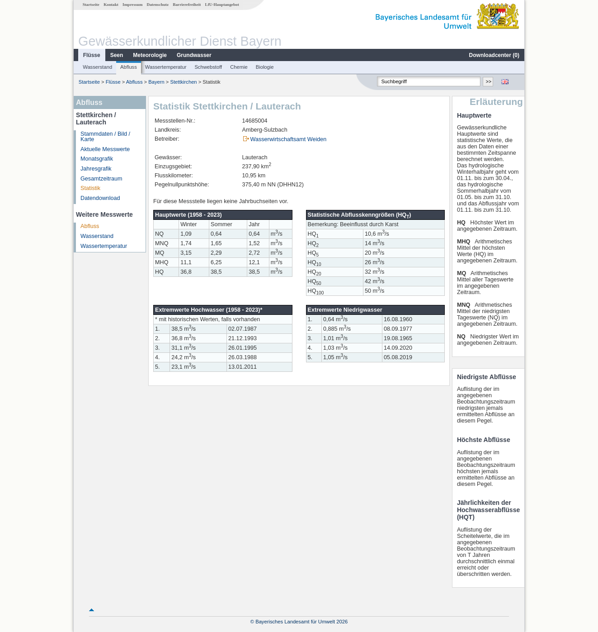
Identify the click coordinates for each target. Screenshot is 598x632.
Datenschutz (158, 4)
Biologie (265, 67)
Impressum (132, 4)
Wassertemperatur (166, 67)
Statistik (90, 188)
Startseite (91, 4)
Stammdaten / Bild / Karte (105, 137)
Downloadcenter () (494, 55)
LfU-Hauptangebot (222, 4)
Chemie (239, 67)
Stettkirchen (183, 82)
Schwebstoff (208, 67)
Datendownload (100, 198)
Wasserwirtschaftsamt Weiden (288, 139)
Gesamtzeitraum (101, 179)
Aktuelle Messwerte (105, 149)
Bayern (156, 82)
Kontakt (111, 4)
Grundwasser (194, 55)
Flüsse (91, 55)
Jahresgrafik (96, 169)
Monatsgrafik (96, 159)
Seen (116, 55)
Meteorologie (150, 55)
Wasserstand (97, 67)
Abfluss (128, 67)
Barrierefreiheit (187, 4)
